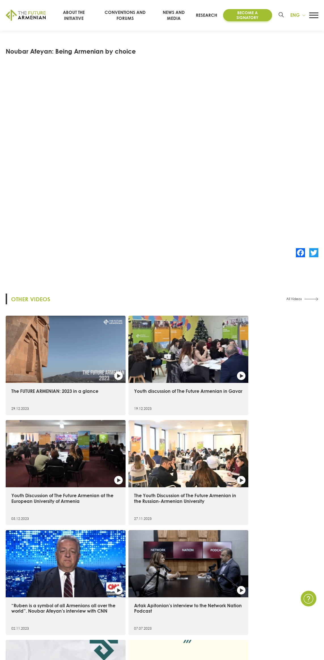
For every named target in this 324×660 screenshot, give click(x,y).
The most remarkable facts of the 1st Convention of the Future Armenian (280, 466)
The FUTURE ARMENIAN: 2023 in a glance (41, 367)
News (219, 584)
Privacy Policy (296, 595)
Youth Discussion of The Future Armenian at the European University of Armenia (196, 373)
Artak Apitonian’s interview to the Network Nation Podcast (120, 466)
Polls (218, 625)
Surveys (221, 615)
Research (210, 15)
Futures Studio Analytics (114, 615)
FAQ (286, 605)
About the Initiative (25, 584)
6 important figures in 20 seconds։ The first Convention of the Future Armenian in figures (198, 469)
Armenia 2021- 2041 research (120, 605)
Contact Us (293, 584)
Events (220, 595)
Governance (19, 625)
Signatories (17, 615)
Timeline (14, 605)
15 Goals (14, 595)
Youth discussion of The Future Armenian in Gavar (119, 367)
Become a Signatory (249, 15)
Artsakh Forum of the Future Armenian (129, 595)
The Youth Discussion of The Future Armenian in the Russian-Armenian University (282, 370)
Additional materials (111, 625)
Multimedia (225, 605)
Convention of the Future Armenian (127, 584)
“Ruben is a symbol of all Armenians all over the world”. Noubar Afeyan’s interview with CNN (38, 469)
